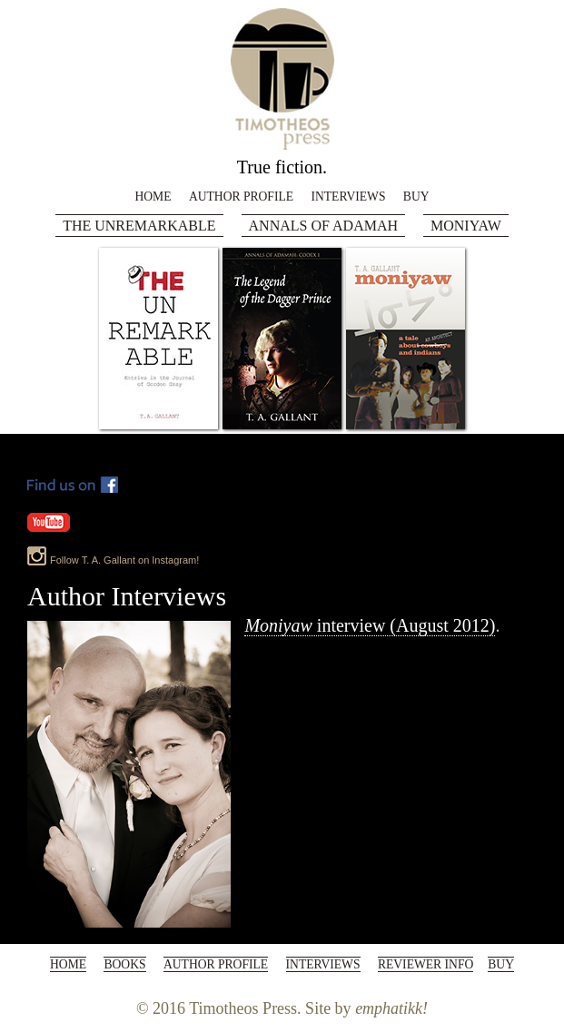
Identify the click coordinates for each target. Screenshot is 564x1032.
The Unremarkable (139, 225)
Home (152, 196)
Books (124, 964)
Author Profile (241, 196)
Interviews (348, 196)
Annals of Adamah (323, 225)
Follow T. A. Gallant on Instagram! (124, 560)
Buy (416, 196)
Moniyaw (465, 225)
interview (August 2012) (369, 625)
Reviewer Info (425, 964)
